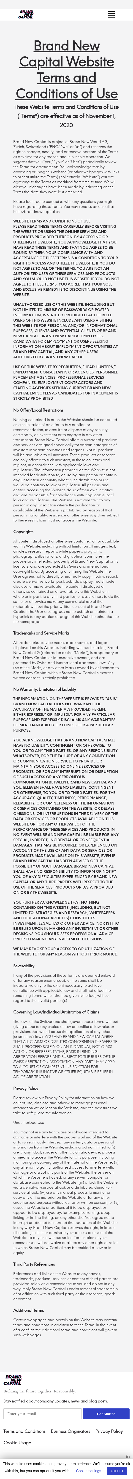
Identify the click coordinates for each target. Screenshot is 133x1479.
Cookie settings (88, 1471)
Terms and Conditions (24, 1431)
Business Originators (70, 1431)
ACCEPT (117, 1471)
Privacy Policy (109, 1431)
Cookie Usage (17, 1443)
